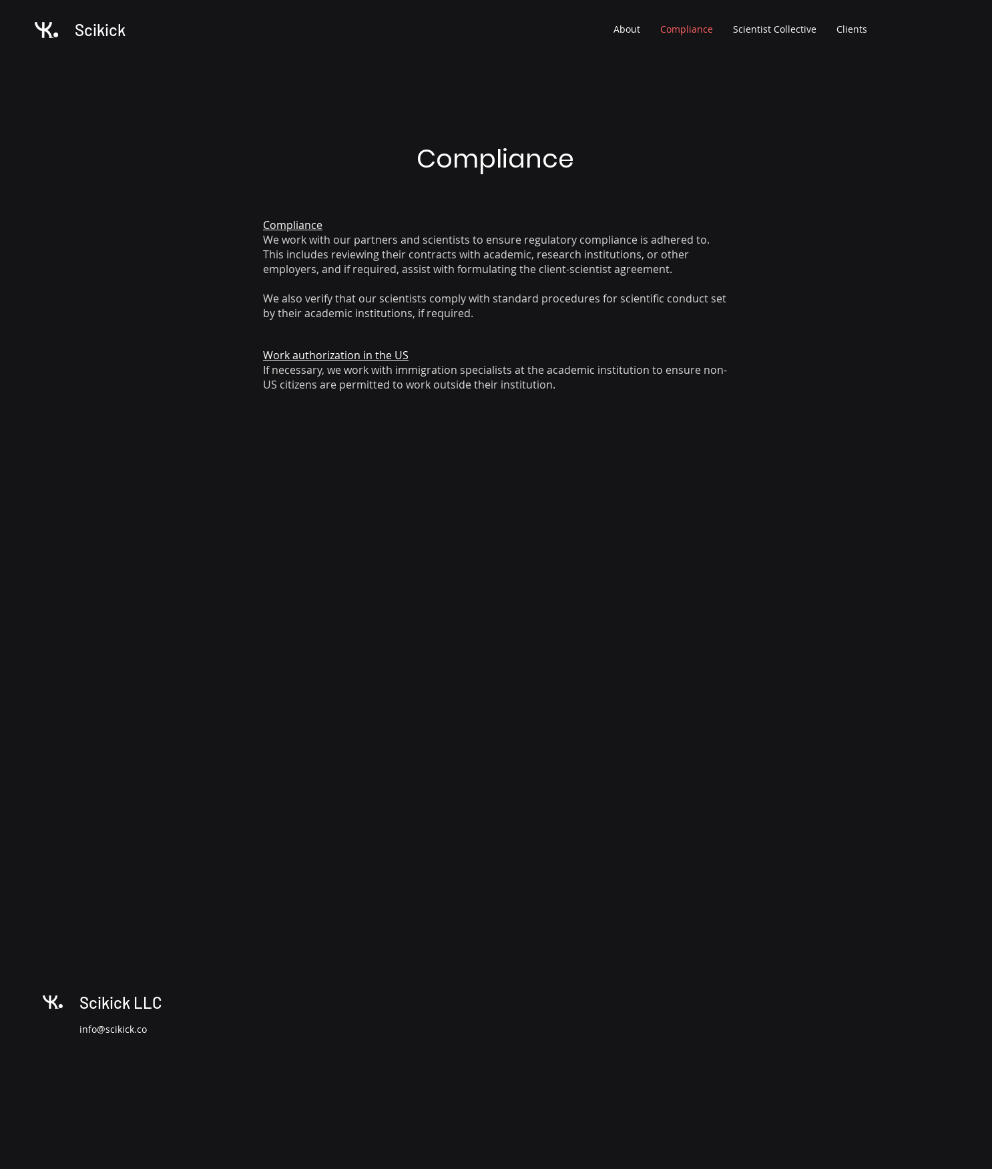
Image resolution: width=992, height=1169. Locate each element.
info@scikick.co (113, 1029)
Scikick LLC (120, 1002)
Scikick (100, 29)
